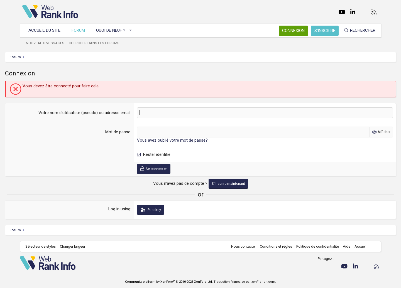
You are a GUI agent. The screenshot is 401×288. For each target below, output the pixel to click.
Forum (80, 30)
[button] (133, 30)
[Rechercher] (357, 30)
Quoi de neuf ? (113, 30)
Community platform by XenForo (169, 282)
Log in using (125, 208)
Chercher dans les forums (96, 43)
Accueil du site (47, 30)
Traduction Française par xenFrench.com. (245, 282)
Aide (344, 246)
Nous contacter (241, 246)
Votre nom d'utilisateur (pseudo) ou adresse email (90, 112)
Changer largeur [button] (75, 246)
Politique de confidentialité (315, 246)
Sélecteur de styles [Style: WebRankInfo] (43, 246)
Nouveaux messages (47, 43)
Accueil (358, 246)
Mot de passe (123, 131)
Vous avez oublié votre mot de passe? (178, 140)
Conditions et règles (273, 246)
